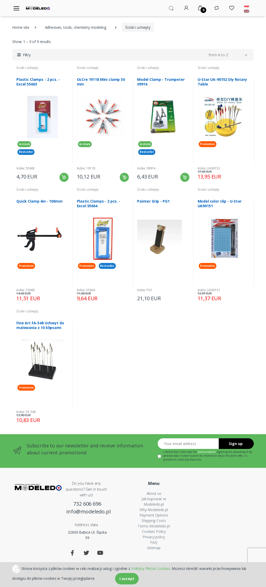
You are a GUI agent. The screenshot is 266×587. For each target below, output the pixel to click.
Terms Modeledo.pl (154, 526)
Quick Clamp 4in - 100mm (39, 201)
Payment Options (153, 515)
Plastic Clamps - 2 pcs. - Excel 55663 (38, 82)
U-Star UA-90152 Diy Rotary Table (222, 82)
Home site (20, 27)
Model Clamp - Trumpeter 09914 (161, 82)
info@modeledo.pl (87, 511)
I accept (126, 578)
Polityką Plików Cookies (150, 568)
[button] (171, 8)
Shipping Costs (154, 520)
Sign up (236, 443)
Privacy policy (154, 536)
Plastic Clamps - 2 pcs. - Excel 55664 (98, 203)
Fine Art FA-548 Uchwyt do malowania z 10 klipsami (40, 325)
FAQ (153, 542)
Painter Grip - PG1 (153, 201)
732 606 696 (87, 503)
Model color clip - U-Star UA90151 (220, 203)
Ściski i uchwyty (27, 68)
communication (207, 452)
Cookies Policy (154, 531)
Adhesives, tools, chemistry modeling (75, 27)
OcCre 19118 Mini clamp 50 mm (101, 82)
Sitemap (154, 547)
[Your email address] (188, 443)
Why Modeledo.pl (153, 509)
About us (154, 493)
